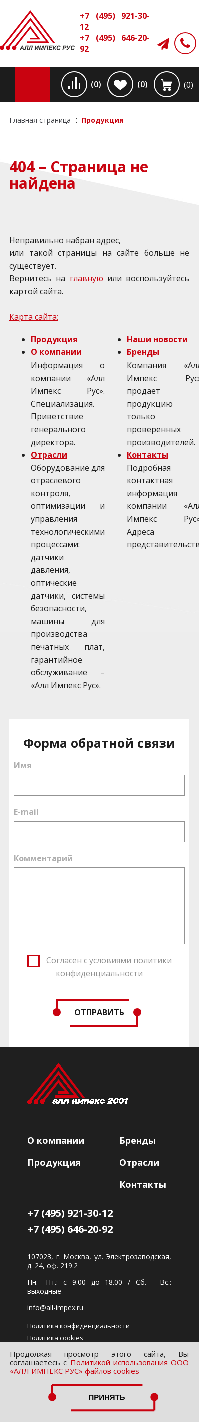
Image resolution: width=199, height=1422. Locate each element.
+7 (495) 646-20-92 (115, 43)
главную (87, 278)
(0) (96, 84)
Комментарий (43, 858)
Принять (107, 1397)
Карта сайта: (34, 316)
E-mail (26, 811)
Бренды (143, 352)
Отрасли (49, 454)
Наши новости (157, 339)
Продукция (54, 339)
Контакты (147, 454)
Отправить (99, 1012)
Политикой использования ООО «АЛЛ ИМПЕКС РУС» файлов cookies (99, 1366)
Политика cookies (56, 1337)
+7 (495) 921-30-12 (115, 21)
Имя (23, 765)
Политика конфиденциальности (79, 1325)
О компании (56, 352)
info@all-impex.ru (56, 1307)
